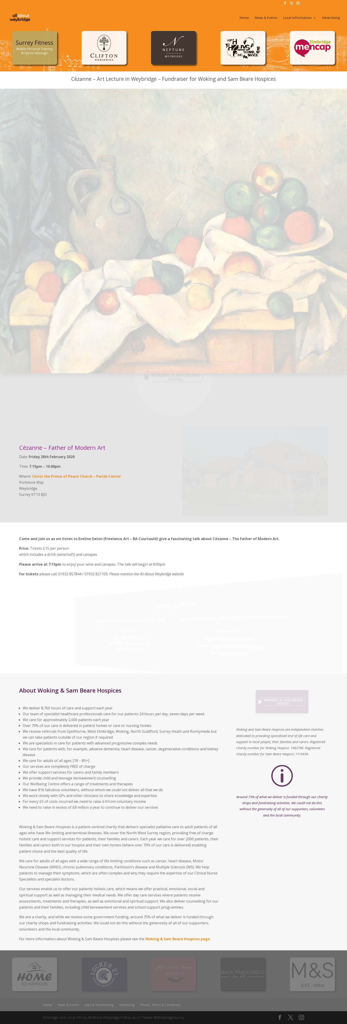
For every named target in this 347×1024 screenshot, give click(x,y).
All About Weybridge (104, 1017)
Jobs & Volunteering (99, 1005)
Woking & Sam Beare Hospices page (177, 938)
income (140, 801)
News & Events (266, 18)
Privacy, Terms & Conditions (160, 1005)
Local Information (297, 18)
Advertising (331, 18)
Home (244, 18)
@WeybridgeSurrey (169, 1017)
